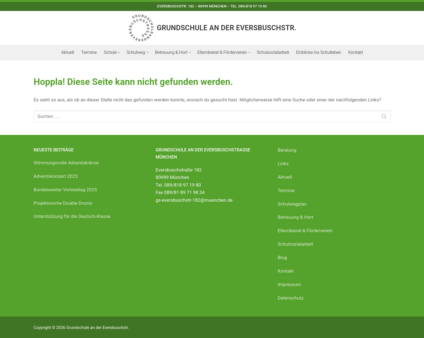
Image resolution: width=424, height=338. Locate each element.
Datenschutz (291, 298)
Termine (286, 190)
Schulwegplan (292, 204)
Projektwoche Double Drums (63, 203)
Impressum (289, 284)
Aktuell (285, 177)
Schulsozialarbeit (295, 244)
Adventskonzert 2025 (56, 176)
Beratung (287, 150)
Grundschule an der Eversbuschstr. (227, 28)
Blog (282, 257)
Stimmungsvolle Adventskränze (66, 162)
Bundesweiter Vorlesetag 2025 (65, 189)
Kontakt (286, 271)
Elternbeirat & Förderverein (305, 230)
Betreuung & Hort (295, 217)
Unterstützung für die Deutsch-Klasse (72, 216)
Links (283, 163)
